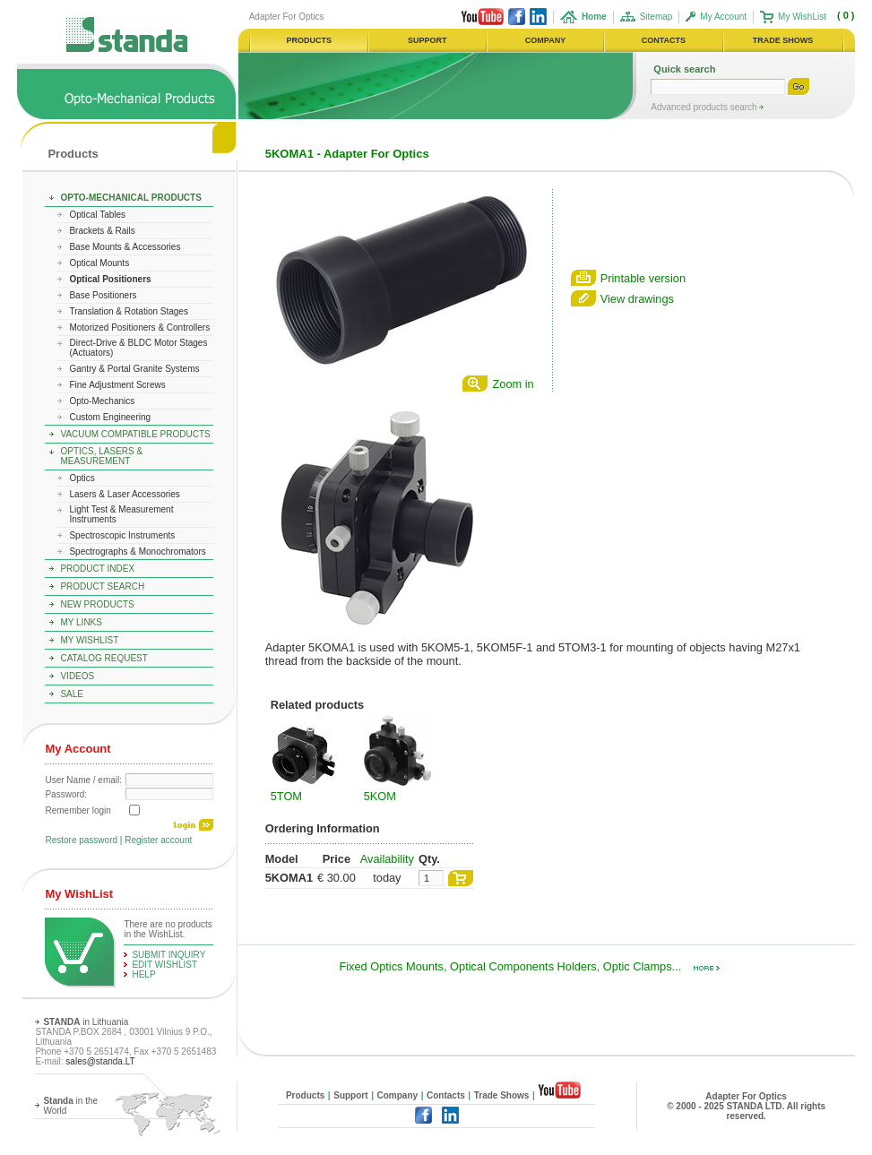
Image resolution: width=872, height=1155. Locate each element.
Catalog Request (103, 658)
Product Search (102, 586)
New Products (97, 604)
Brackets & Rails (101, 231)
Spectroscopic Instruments (122, 535)
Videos (77, 676)
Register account (158, 840)
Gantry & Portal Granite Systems (134, 369)
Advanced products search (705, 107)
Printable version (643, 278)
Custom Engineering (110, 417)
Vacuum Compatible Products (135, 434)
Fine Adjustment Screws (117, 385)
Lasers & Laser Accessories (124, 494)
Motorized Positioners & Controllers (139, 327)
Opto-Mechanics (101, 401)
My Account (723, 17)
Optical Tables (97, 215)
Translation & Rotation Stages (128, 311)
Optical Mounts (99, 263)
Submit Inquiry (168, 955)
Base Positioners (102, 295)
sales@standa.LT (99, 1061)
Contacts (446, 1095)
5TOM (286, 796)
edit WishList (164, 965)
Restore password (81, 840)
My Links (81, 622)
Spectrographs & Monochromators (137, 551)
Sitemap (656, 17)
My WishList (802, 17)
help (143, 974)
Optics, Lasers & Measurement (101, 456)
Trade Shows (502, 1095)
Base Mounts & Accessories (124, 247)
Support (350, 1095)
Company (398, 1095)
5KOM (380, 796)
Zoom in (512, 384)
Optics (81, 478)
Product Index (97, 568)
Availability (387, 859)
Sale (71, 694)
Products (72, 153)
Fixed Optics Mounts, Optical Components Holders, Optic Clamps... (529, 966)
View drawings (637, 299)
